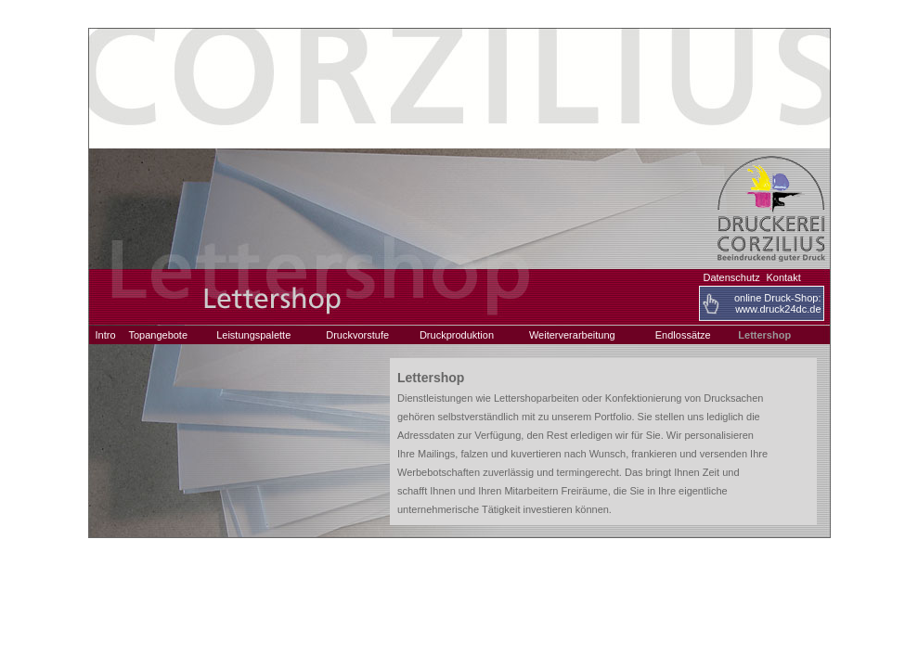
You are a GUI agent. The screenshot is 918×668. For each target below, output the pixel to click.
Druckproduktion (457, 334)
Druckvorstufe (357, 334)
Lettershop (764, 334)
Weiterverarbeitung (572, 334)
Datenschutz (732, 277)
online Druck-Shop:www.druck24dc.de (777, 303)
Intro (106, 334)
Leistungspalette (253, 334)
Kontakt (783, 277)
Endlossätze (683, 334)
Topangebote (157, 334)
